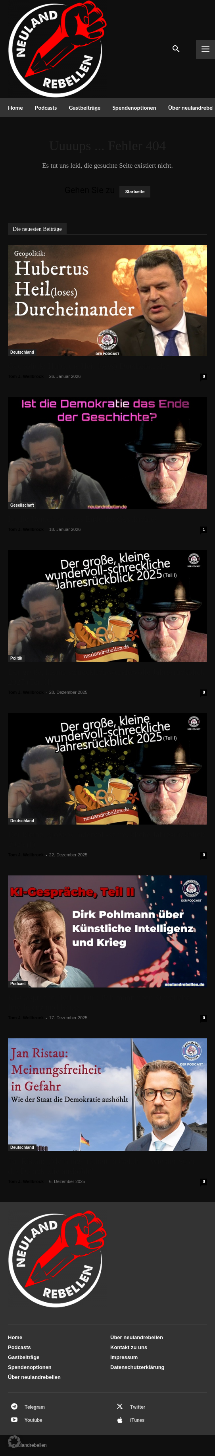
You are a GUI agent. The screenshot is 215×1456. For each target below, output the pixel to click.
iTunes (137, 1420)
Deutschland (22, 352)
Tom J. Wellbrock (26, 376)
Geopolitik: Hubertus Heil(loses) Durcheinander (88, 366)
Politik (16, 658)
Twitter (137, 1407)
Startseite (135, 191)
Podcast (18, 984)
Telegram (35, 1407)
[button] (14, 1441)
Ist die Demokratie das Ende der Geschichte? (83, 519)
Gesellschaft (22, 505)
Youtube (33, 1420)
